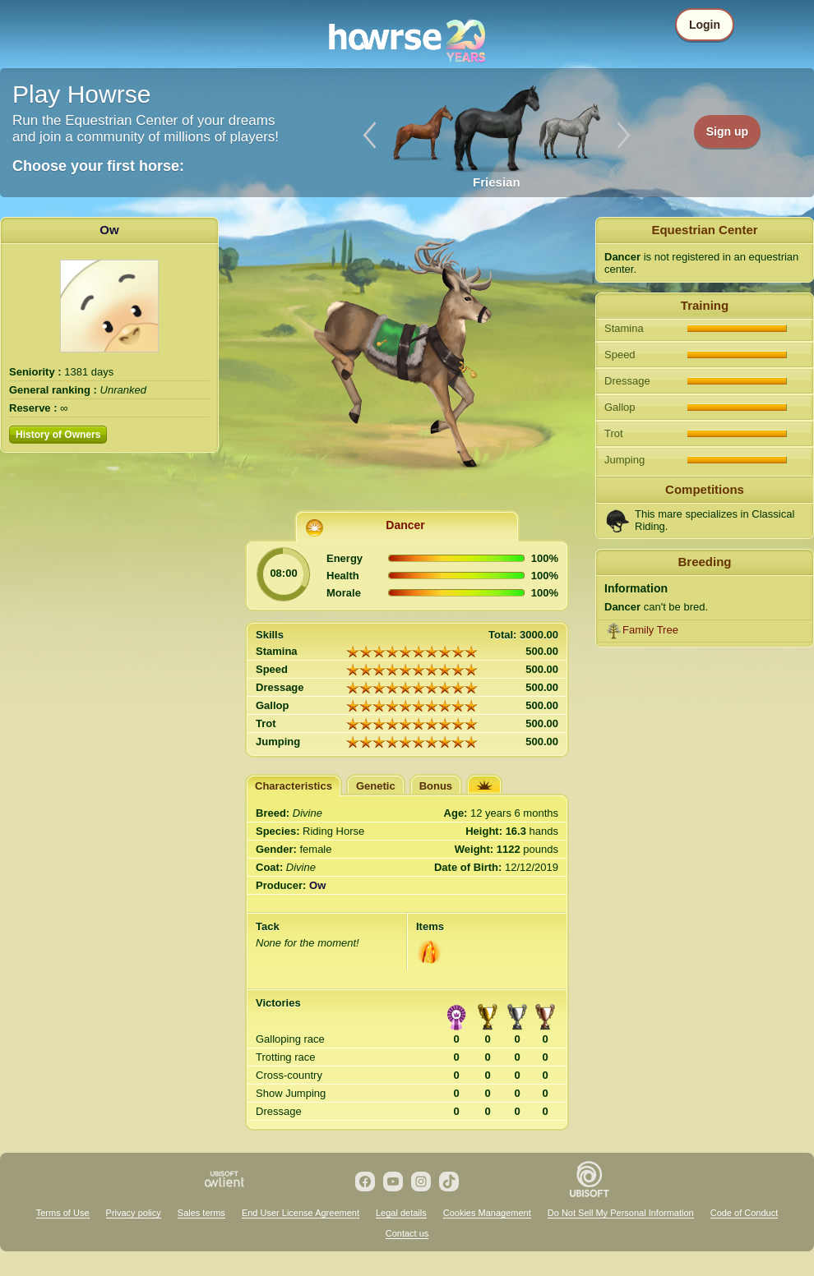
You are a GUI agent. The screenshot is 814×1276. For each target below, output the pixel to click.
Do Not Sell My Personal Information (621, 1213)
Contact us (407, 1233)
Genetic (375, 786)
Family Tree (650, 630)
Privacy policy (133, 1213)
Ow (108, 230)
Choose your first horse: (98, 166)
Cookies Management (487, 1213)
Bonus (435, 786)
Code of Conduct (744, 1213)
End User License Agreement (300, 1213)
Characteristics (293, 786)
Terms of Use (63, 1213)
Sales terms (201, 1213)
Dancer (405, 525)
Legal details (401, 1213)
